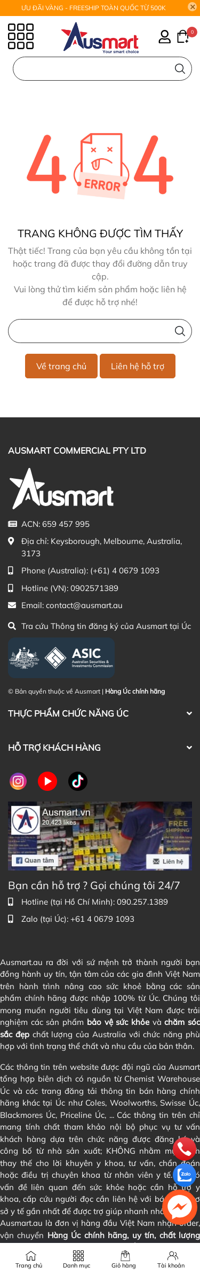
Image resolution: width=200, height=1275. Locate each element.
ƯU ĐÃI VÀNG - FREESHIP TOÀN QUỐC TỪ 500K (93, 8)
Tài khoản (171, 1265)
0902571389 (94, 588)
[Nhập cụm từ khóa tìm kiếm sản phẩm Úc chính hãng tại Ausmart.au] (102, 69)
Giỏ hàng (123, 1265)
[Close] (192, 7)
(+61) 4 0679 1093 (124, 570)
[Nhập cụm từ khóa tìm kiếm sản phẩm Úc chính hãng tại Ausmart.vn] (100, 331)
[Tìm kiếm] (180, 68)
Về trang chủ (61, 366)
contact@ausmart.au (84, 605)
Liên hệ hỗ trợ (137, 366)
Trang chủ (28, 1265)
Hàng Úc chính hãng (135, 691)
